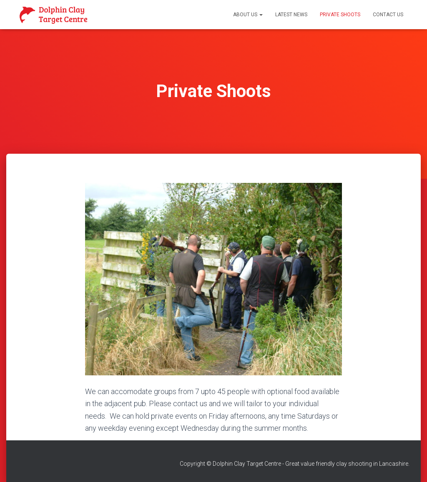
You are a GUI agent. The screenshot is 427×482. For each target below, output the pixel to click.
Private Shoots (340, 14)
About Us (248, 14)
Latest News (291, 14)
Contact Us (388, 14)
